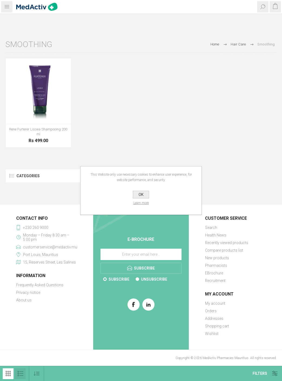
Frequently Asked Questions (39, 285)
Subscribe (119, 279)
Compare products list (224, 250)
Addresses (214, 318)
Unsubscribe (154, 279)
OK (141, 194)
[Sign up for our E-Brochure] (141, 254)
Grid (8, 373)
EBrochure (214, 273)
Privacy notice (28, 292)
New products (217, 258)
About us (24, 300)
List (20, 373)
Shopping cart (217, 326)
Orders (211, 311)
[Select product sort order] (36, 373)
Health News (215, 235)
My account (215, 303)
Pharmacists (216, 265)
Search (211, 227)
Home (214, 44)
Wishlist (212, 333)
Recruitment (215, 280)
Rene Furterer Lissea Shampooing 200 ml (38, 131)
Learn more (141, 203)
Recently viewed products (226, 243)
